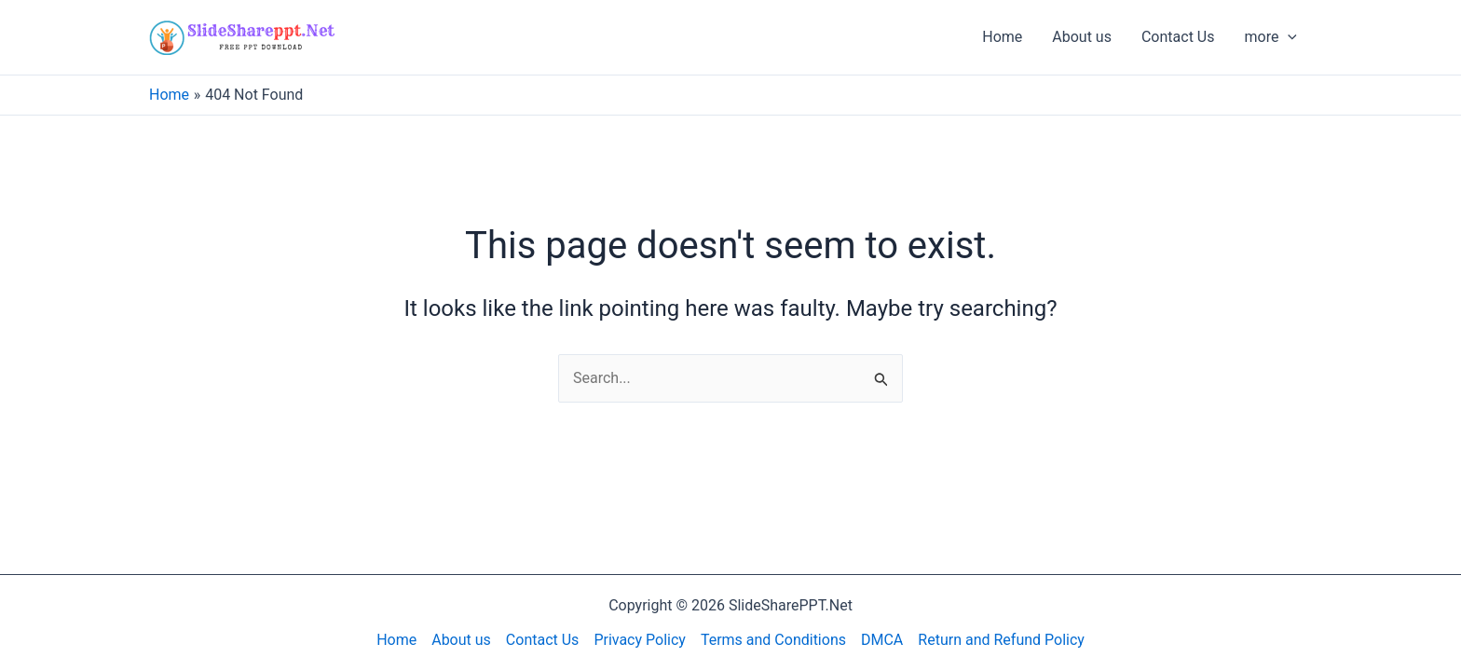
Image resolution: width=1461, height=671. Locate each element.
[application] (1287, 37)
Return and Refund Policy (1001, 640)
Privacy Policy (640, 640)
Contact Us (1178, 37)
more (1270, 37)
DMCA (882, 640)
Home (1002, 37)
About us (1082, 37)
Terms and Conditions (773, 640)
